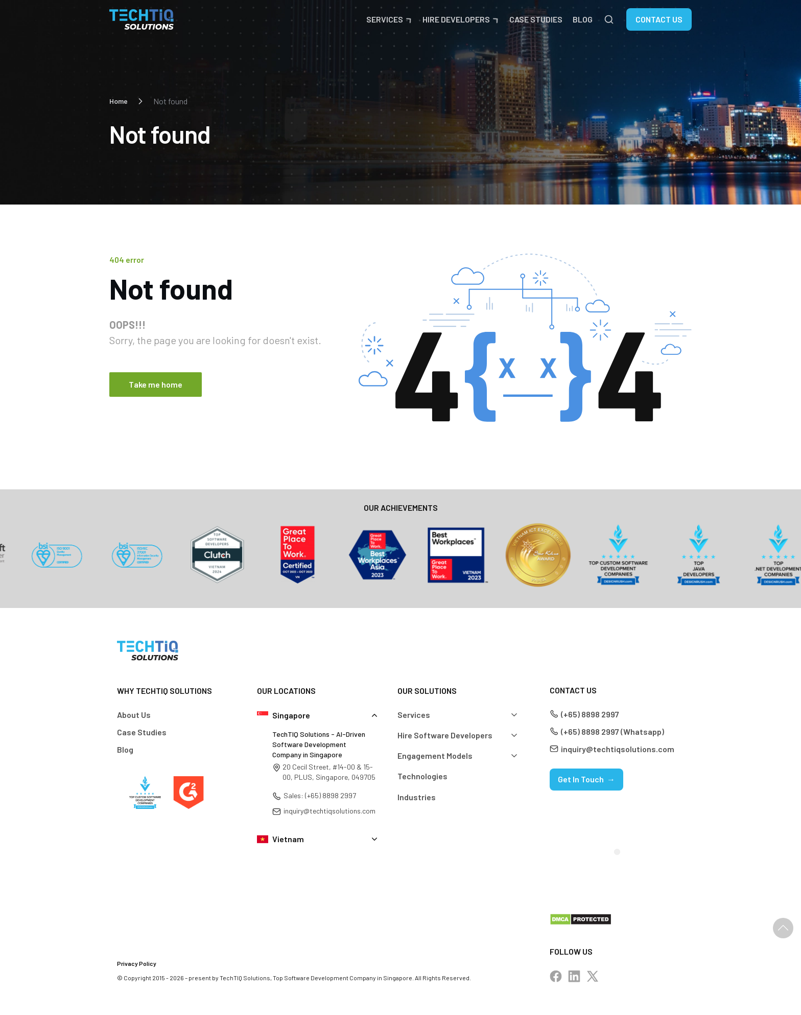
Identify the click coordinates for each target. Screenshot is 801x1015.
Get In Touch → (586, 779)
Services (384, 19)
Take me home (155, 384)
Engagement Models (435, 755)
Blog (583, 19)
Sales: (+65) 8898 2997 (320, 795)
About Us (134, 714)
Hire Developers (456, 19)
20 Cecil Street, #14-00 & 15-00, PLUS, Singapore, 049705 (328, 771)
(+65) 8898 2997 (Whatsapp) (612, 731)
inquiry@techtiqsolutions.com (329, 810)
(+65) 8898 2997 (590, 714)
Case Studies (535, 19)
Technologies (422, 776)
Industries (416, 797)
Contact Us (658, 19)
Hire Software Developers (444, 735)
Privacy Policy (136, 963)
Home (118, 101)
